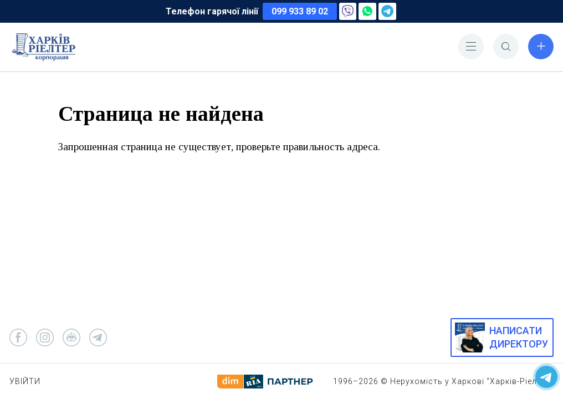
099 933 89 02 (300, 11)
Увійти (24, 381)
